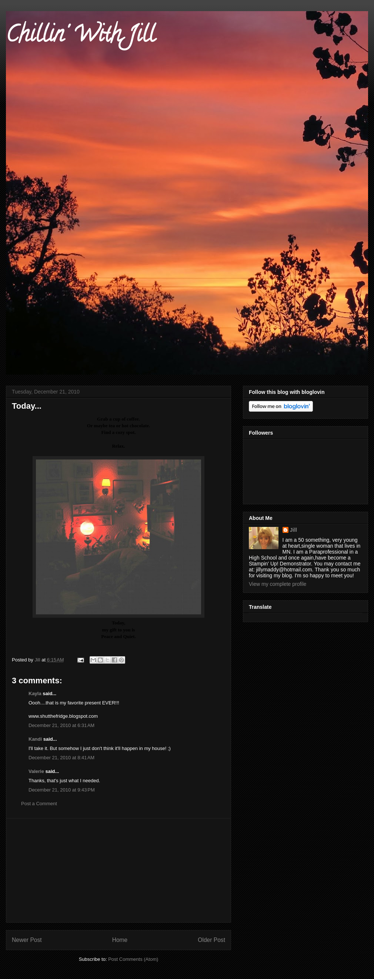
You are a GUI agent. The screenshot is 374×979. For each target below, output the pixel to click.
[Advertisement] (118, 870)
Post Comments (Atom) (133, 959)
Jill (293, 530)
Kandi (35, 739)
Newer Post (27, 940)
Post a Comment (39, 803)
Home (120, 940)
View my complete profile (277, 584)
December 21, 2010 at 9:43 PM (62, 790)
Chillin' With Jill (80, 36)
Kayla (35, 693)
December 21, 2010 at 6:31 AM (61, 725)
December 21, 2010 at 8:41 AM (61, 757)
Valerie (36, 771)
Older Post (211, 940)
